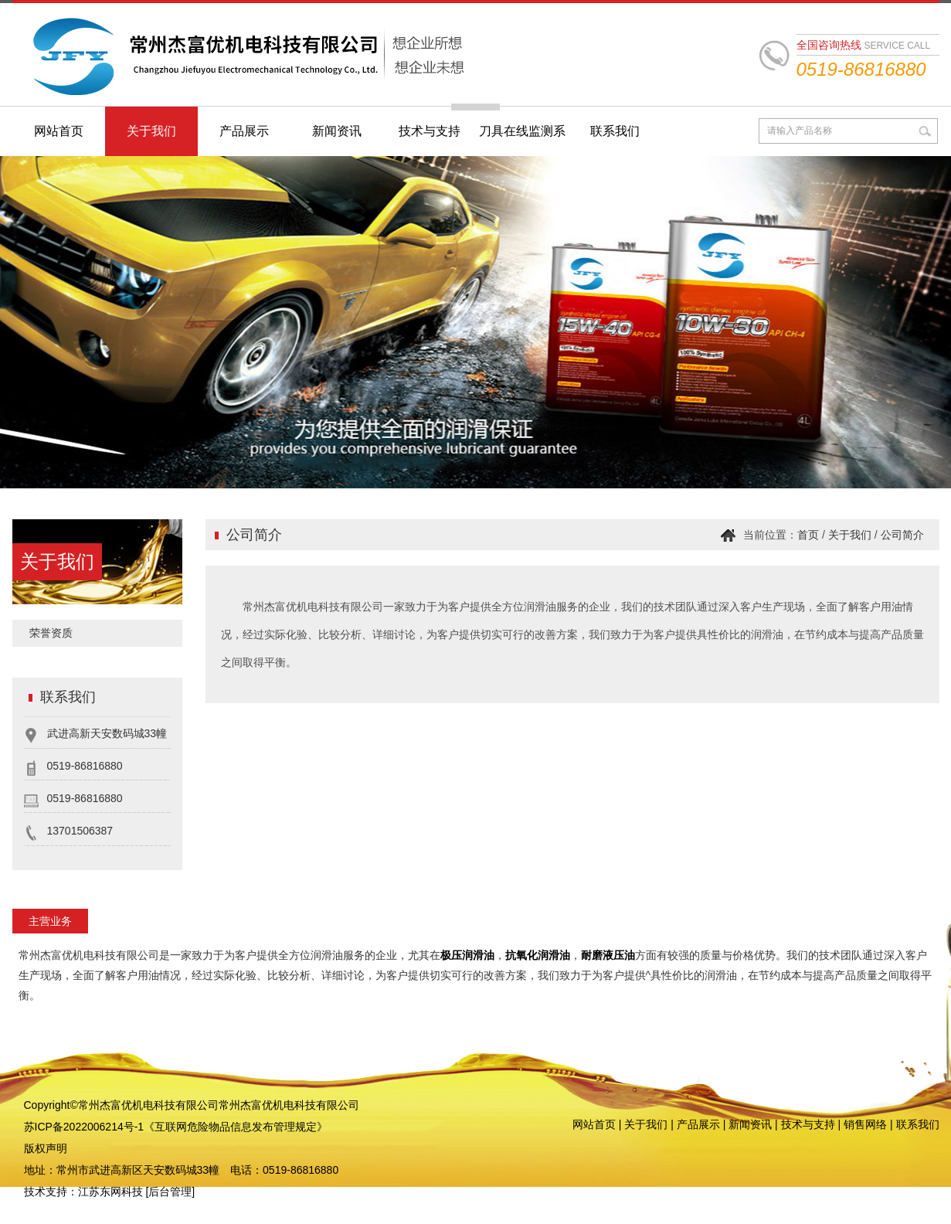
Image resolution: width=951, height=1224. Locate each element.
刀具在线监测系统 (522, 140)
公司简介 (902, 535)
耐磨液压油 (608, 955)
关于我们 (151, 131)
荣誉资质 (51, 633)
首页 (808, 535)
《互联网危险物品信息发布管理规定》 (236, 1126)
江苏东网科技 (110, 1191)
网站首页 (58, 131)
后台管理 (170, 1191)
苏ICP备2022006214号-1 (84, 1126)
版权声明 (45, 1148)
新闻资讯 (337, 131)
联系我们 (615, 131)
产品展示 (244, 131)
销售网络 (865, 1124)
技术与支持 (429, 131)
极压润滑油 (467, 955)
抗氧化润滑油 (537, 955)
